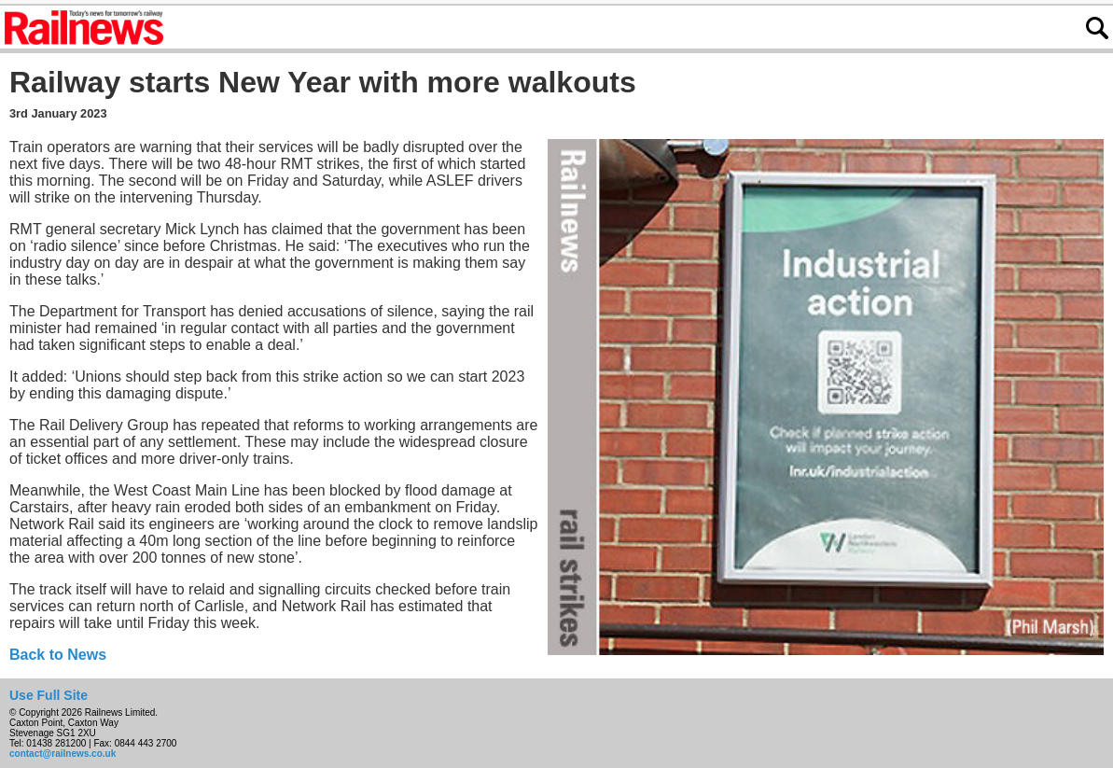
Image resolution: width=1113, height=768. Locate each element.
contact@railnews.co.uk (62, 753)
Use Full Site (48, 695)
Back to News (57, 655)
